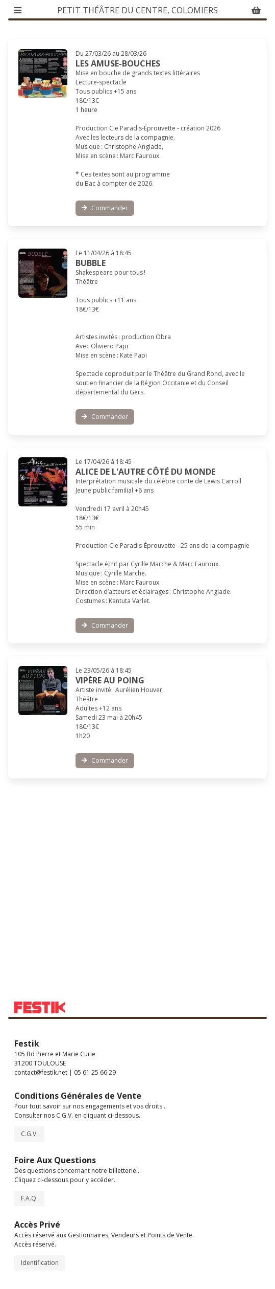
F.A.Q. (29, 1198)
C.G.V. (29, 1133)
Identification (40, 1262)
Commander (105, 208)
